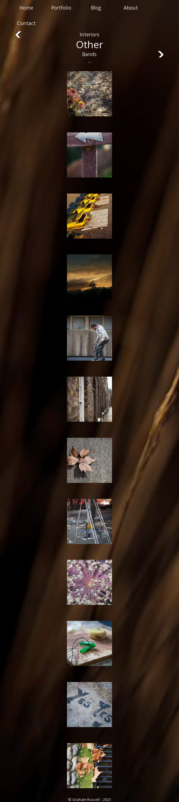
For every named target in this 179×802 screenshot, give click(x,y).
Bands (89, 54)
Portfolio (61, 8)
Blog (96, 8)
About (131, 8)
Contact (26, 23)
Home (26, 8)
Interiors (89, 34)
